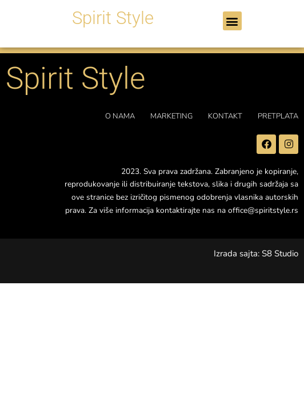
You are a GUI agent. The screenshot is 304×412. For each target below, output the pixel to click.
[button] (232, 20)
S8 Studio (280, 253)
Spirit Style (113, 18)
